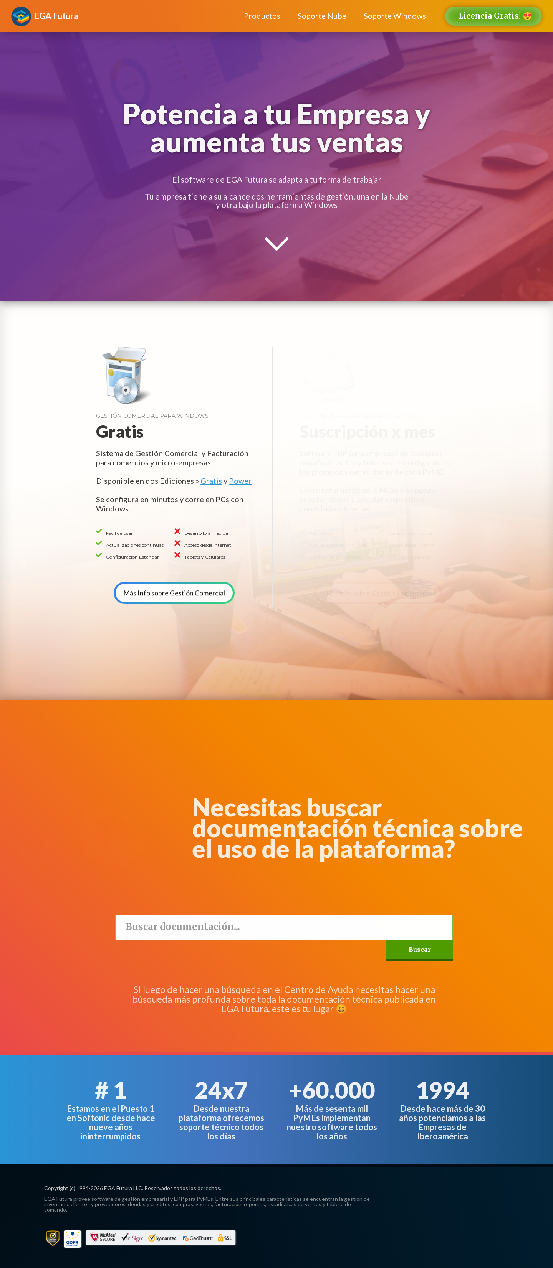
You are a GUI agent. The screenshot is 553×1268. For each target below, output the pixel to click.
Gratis (211, 480)
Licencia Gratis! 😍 (495, 16)
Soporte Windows (395, 15)
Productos (262, 15)
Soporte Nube (322, 15)
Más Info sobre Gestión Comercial (174, 584)
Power (240, 480)
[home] (56, 12)
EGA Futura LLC (123, 1188)
